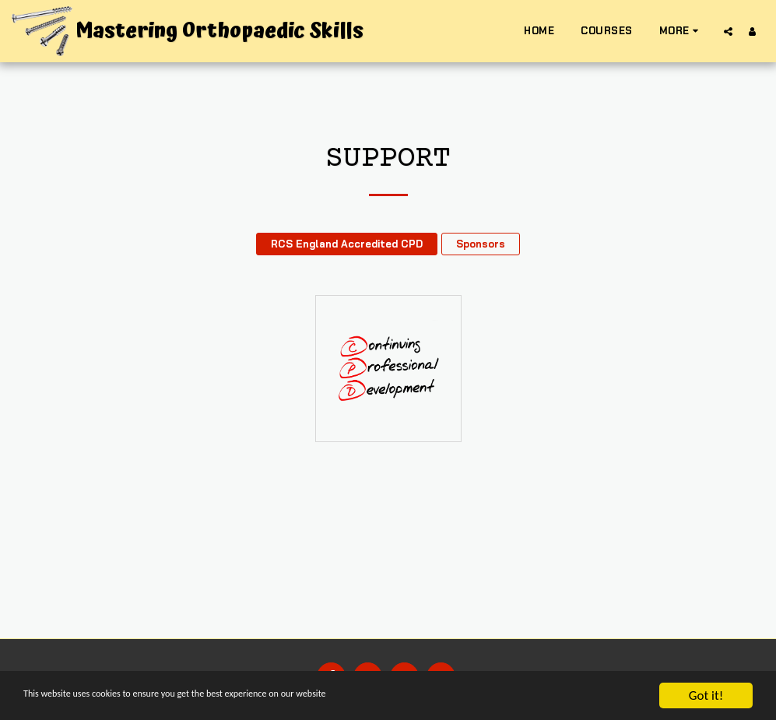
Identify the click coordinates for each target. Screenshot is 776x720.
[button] (728, 31)
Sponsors (480, 243)
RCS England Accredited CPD (347, 243)
